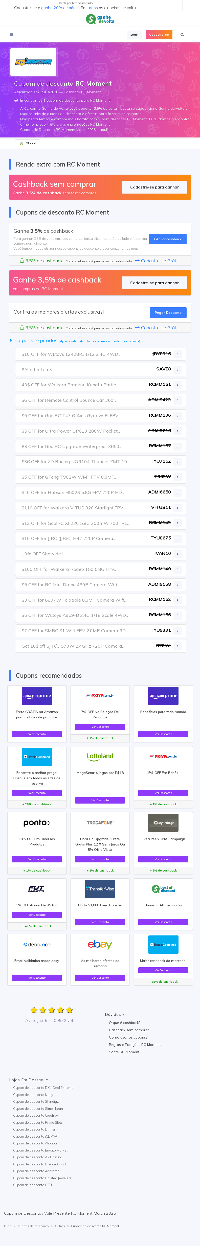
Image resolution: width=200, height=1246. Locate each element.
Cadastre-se (159, 34)
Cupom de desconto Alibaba (35, 1143)
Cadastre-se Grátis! (157, 261)
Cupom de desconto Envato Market (40, 1150)
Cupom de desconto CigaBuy (35, 1115)
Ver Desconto (37, 734)
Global (27, 143)
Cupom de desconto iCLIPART (36, 1136)
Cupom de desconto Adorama (36, 1171)
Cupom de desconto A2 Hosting (37, 1157)
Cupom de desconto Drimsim (35, 1129)
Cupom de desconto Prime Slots (38, 1122)
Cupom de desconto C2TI (32, 1185)
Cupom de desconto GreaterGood (39, 1164)
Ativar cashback (168, 239)
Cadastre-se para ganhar (154, 187)
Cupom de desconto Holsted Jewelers (42, 1178)
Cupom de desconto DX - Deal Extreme (43, 1088)
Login (134, 34)
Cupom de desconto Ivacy (33, 1095)
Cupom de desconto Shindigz (36, 1101)
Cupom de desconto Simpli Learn (38, 1109)
